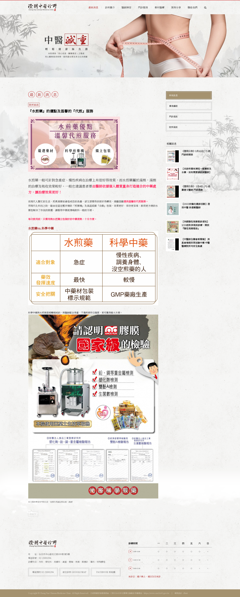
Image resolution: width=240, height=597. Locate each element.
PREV (33, 513)
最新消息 (93, 7)
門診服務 (143, 7)
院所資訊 (173, 127)
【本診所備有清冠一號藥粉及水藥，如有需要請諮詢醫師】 (196, 170)
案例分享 (176, 7)
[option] (120, 45)
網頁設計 (178, 593)
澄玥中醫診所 (42, 7)
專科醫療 (159, 7)
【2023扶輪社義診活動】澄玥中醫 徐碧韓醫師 (196, 205)
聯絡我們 (192, 7)
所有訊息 (173, 95)
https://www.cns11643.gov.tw (156, 593)
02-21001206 (45, 557)
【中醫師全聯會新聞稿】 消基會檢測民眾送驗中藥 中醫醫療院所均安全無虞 (196, 243)
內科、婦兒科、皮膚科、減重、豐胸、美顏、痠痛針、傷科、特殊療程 (72, 561)
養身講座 (173, 105)
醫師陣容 (126, 7)
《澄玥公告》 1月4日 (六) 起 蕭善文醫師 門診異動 (196, 188)
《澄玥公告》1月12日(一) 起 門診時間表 (196, 152)
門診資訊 (173, 116)
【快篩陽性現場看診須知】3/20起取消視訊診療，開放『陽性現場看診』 (195, 225)
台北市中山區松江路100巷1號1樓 (54, 554)
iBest (186, 593)
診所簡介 (110, 7)
